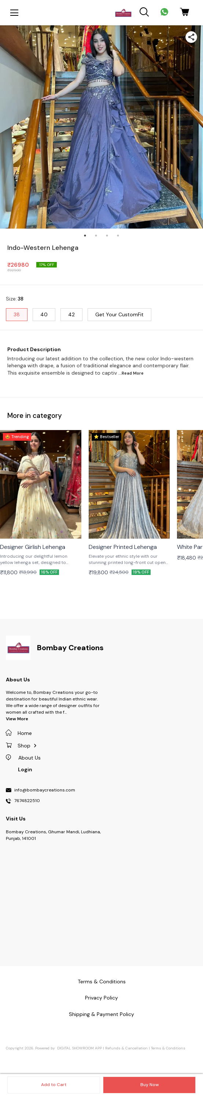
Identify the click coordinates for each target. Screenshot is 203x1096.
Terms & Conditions (168, 1048)
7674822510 (27, 801)
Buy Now (149, 1085)
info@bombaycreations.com (44, 790)
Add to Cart (53, 1085)
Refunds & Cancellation (126, 1048)
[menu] (14, 13)
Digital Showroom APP (79, 1048)
